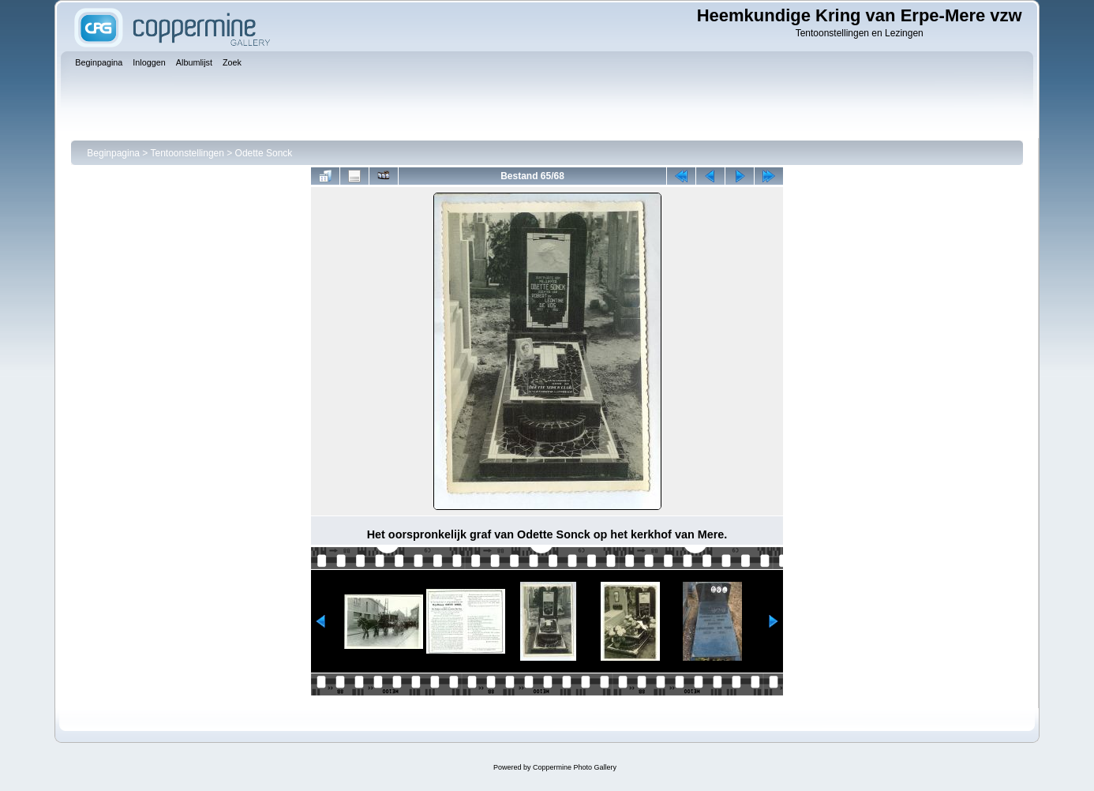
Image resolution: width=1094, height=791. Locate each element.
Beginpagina (113, 153)
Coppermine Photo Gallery (574, 767)
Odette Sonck (264, 153)
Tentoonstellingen (187, 153)
